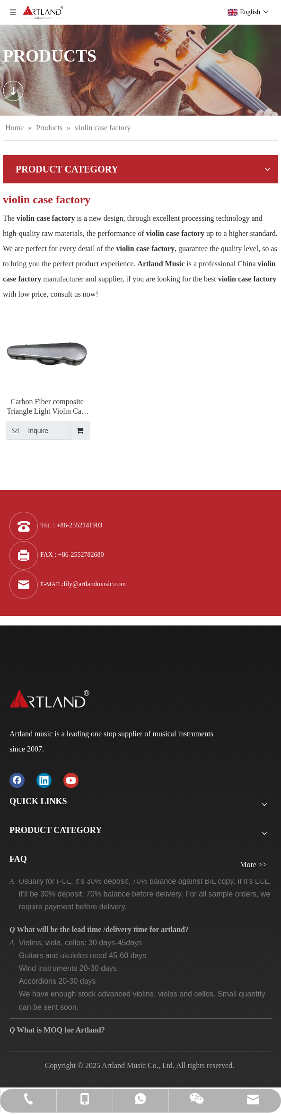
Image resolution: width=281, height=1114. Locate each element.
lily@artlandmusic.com (94, 584)
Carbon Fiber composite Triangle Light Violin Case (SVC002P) (47, 407)
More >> (253, 865)
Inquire (27, 430)
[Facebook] (17, 780)
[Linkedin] (44, 780)
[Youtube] (71, 780)
